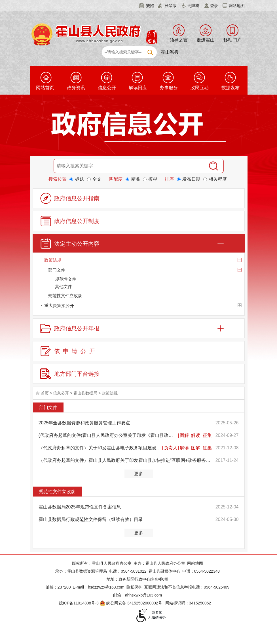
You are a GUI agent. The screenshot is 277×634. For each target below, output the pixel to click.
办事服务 (169, 87)
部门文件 (48, 407)
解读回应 (138, 87)
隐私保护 (134, 587)
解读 (195, 435)
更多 (138, 473)
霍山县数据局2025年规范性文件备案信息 (80, 506)
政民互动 (200, 87)
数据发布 (230, 87)
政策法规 (110, 393)
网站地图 (237, 5)
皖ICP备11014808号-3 (79, 603)
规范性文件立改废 (57, 491)
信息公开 (107, 87)
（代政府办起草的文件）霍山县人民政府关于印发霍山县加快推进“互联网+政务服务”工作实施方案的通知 (125, 460)
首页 (45, 393)
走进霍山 (205, 39)
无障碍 (193, 5)
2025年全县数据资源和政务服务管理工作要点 (84, 422)
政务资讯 (76, 87)
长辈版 (171, 5)
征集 (207, 435)
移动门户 (232, 39)
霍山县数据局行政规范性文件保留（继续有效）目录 (91, 519)
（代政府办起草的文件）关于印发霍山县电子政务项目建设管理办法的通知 (100, 447)
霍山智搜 (170, 52)
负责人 (170, 447)
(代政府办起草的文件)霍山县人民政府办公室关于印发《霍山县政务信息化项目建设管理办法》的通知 (108, 435)
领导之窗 (179, 39)
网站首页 (45, 87)
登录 (214, 5)
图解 (184, 435)
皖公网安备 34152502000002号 (131, 603)
